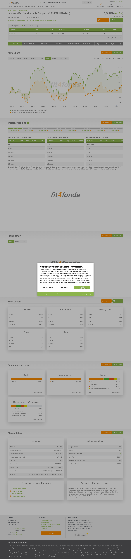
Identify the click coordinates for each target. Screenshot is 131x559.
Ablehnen (64, 288)
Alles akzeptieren (82, 287)
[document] (65, 276)
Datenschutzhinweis (52, 294)
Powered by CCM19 (86, 294)
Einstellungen (48, 288)
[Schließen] (91, 264)
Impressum (43, 294)
